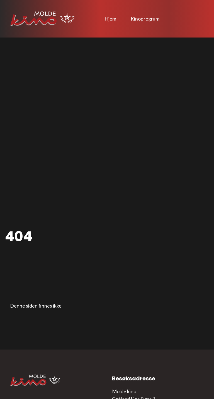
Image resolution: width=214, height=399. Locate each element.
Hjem (110, 19)
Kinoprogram (145, 19)
